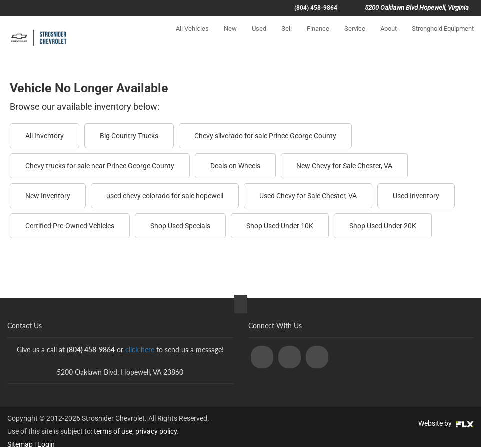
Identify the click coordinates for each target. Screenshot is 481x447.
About (388, 38)
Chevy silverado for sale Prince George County (265, 136)
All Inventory (44, 136)
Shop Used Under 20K (382, 226)
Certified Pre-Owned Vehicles (69, 226)
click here (139, 350)
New (230, 38)
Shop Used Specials (180, 226)
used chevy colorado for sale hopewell (164, 196)
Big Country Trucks (129, 136)
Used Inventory (416, 196)
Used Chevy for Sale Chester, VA (308, 196)
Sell (286, 38)
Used (259, 38)
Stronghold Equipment (443, 38)
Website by (446, 424)
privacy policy (156, 432)
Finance (318, 38)
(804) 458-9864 (315, 8)
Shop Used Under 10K (279, 226)
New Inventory (47, 196)
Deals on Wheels (235, 166)
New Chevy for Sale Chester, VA (344, 166)
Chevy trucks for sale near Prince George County (99, 166)
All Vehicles (192, 38)
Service (354, 38)
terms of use (113, 432)
